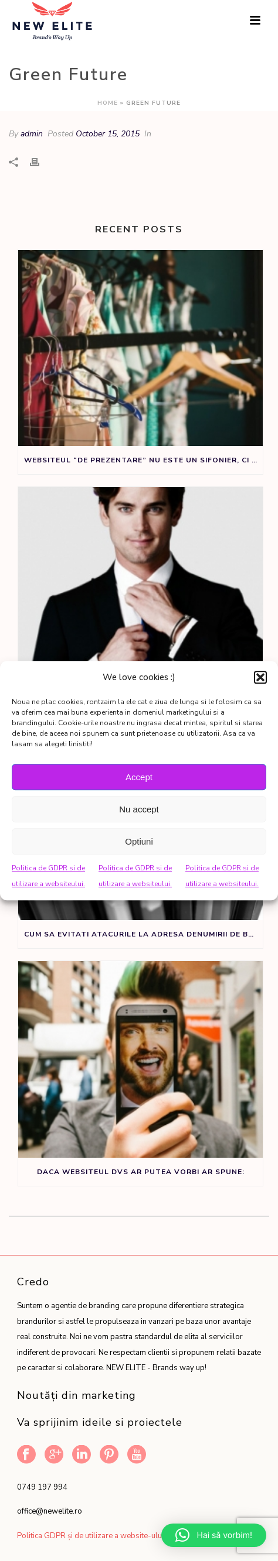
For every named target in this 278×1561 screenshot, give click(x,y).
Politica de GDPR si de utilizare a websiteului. (48, 875)
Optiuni (139, 841)
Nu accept (139, 809)
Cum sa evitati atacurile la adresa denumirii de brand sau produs (143, 934)
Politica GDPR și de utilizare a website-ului (90, 1536)
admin (32, 133)
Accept (139, 777)
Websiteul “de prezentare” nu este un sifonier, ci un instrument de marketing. (143, 460)
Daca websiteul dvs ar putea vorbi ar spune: (141, 1171)
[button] (260, 677)
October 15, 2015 (108, 133)
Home (107, 103)
